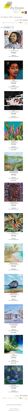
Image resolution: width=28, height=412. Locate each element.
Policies (15, 404)
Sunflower (13, 232)
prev (6, 22)
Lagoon (13, 354)
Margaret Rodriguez (14, 142)
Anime (13, 110)
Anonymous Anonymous (15, 50)
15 (16, 22)
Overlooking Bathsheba (13, 171)
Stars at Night (13, 385)
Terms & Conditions (19, 404)
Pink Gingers (13, 141)
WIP (13, 49)
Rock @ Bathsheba (13, 293)
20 (26, 22)
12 (10, 22)
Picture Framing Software (11, 410)
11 (8, 22)
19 (24, 22)
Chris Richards (14, 355)
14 (14, 22)
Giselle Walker (14, 81)
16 (18, 22)
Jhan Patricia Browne (14, 172)
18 (22, 22)
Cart (12, 404)
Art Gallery (17, 20)
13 (12, 22)
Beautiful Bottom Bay (13, 263)
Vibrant (13, 80)
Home (7, 404)
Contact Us (10, 404)
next (26, 23)
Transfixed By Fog (13, 202)
